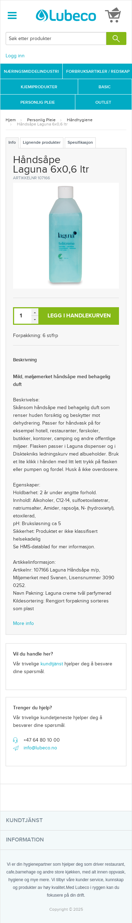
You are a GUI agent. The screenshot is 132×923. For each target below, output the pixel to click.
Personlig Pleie (37, 102)
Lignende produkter (42, 142)
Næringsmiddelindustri (31, 71)
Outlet (103, 102)
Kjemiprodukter (39, 87)
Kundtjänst (24, 820)
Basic (105, 87)
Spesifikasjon (80, 142)
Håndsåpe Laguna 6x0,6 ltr (42, 124)
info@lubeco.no (40, 748)
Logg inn (15, 56)
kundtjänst (51, 664)
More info (23, 623)
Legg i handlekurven (79, 315)
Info (12, 142)
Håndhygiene (80, 119)
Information (25, 840)
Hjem (11, 119)
